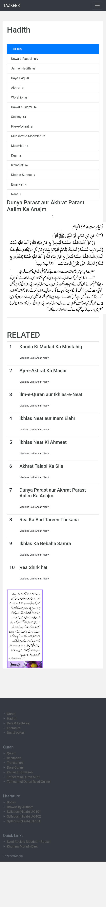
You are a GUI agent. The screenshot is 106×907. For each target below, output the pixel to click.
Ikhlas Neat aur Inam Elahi (47, 418)
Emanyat (19, 185)
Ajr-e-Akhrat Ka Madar (43, 370)
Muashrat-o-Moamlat (28, 136)
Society (19, 117)
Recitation (14, 758)
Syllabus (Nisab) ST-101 (23, 821)
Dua (16, 156)
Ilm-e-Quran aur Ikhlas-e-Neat (50, 394)
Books (11, 802)
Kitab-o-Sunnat (23, 175)
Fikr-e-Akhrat (22, 127)
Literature (13, 728)
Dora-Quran (15, 767)
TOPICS (16, 49)
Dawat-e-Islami (24, 107)
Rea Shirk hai (33, 567)
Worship (19, 98)
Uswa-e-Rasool (25, 59)
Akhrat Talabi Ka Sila (41, 466)
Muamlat (20, 146)
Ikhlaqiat (20, 165)
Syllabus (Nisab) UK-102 (24, 816)
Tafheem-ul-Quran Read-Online (28, 782)
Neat (16, 194)
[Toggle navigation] (97, 5)
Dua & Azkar (15, 733)
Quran (11, 714)
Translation (15, 763)
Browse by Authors (20, 807)
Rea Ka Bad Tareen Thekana (49, 519)
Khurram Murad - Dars (22, 846)
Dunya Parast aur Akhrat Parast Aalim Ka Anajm (52, 493)
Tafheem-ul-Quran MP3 (23, 777)
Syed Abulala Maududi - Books (28, 842)
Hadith (11, 718)
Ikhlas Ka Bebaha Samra (45, 543)
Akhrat (18, 88)
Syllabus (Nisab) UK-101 (24, 812)
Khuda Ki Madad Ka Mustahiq (50, 346)
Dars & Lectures (18, 723)
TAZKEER (11, 5)
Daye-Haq (20, 78)
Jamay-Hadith (23, 68)
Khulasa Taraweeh (20, 772)
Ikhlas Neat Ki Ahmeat (43, 442)
